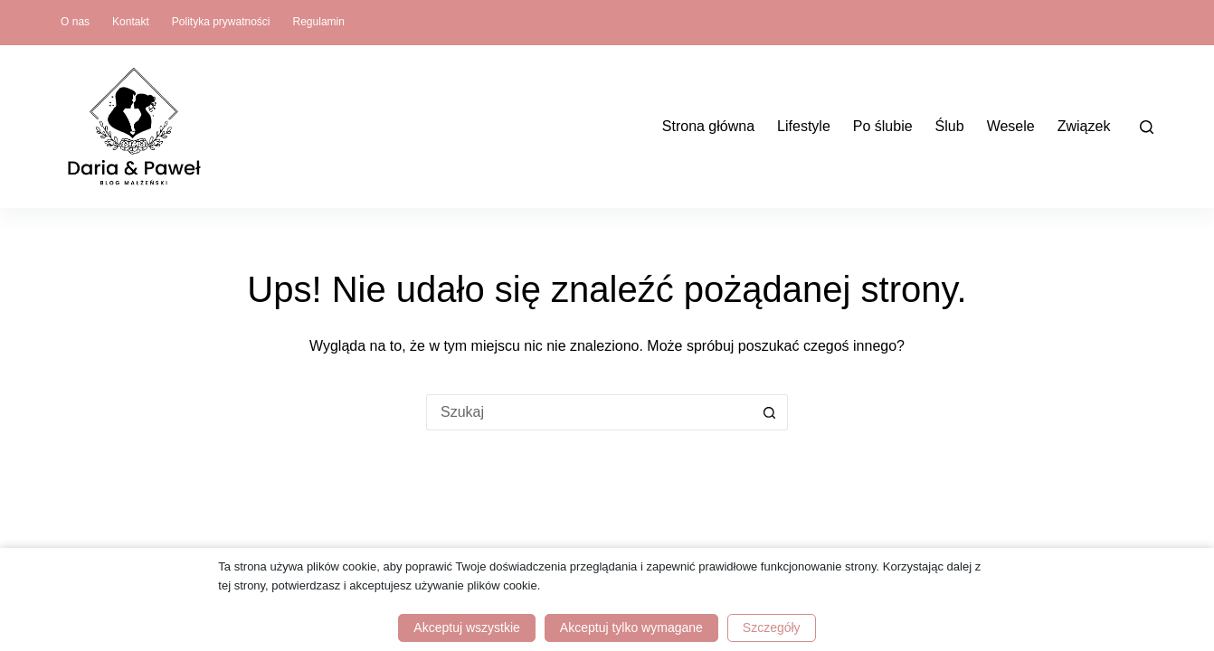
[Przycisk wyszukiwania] (770, 412)
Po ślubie (883, 126)
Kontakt (130, 21)
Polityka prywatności (221, 21)
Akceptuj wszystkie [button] (466, 627)
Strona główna (708, 126)
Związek (1084, 126)
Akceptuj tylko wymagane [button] (631, 627)
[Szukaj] (1146, 127)
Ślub (949, 126)
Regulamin (319, 21)
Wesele (1011, 126)
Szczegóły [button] (772, 627)
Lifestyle (803, 126)
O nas (75, 21)
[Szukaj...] (589, 412)
